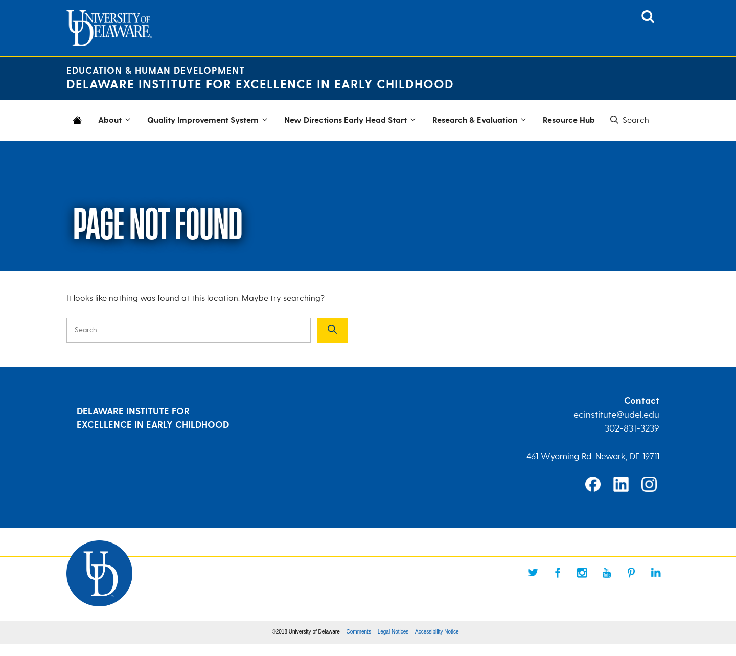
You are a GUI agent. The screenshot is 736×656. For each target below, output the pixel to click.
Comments (359, 632)
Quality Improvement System (209, 120)
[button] (628, 120)
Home (79, 127)
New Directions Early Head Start (351, 120)
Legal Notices (393, 632)
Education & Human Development (155, 71)
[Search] (332, 330)
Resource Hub (569, 120)
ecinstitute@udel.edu (616, 414)
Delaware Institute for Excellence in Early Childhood (260, 85)
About (116, 120)
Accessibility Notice (437, 632)
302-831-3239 (632, 428)
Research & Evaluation (481, 120)
